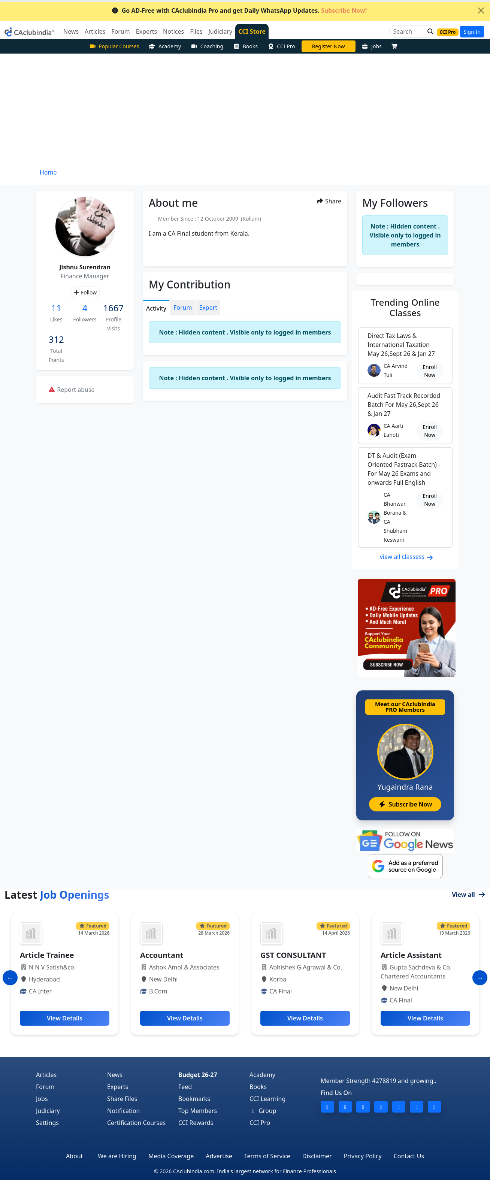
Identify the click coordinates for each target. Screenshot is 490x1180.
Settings (47, 1123)
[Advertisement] (245, 109)
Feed (185, 1087)
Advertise (219, 1156)
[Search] (408, 31)
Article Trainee (47, 955)
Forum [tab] (182, 307)
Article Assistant (411, 955)
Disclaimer (317, 1156)
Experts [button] (146, 31)
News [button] (71, 31)
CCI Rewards (196, 1123)
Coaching (207, 46)
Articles (46, 1075)
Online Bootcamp (328, 46)
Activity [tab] (156, 308)
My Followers (395, 203)
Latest (56, 894)
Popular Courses (114, 46)
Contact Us (409, 1156)
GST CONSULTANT (293, 955)
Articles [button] (95, 31)
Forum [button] (120, 31)
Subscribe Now (405, 804)
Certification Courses (136, 1123)
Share (328, 201)
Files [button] (196, 31)
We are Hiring (117, 1156)
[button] (428, 31)
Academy (165, 46)
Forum (45, 1087)
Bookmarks (194, 1099)
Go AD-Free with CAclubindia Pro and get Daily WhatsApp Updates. (239, 10)
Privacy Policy (363, 1156)
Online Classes (405, 307)
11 (56, 308)
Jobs (372, 46)
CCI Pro (281, 46)
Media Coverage (171, 1156)
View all (469, 894)
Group (262, 1111)
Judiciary (48, 1111)
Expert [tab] (208, 307)
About (74, 1156)
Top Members (197, 1111)
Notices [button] (173, 31)
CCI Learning (267, 1099)
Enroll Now (430, 370)
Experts (117, 1087)
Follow (85, 292)
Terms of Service (267, 1156)
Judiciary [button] (220, 31)
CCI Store (252, 31)
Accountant (161, 955)
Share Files (122, 1099)
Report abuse (71, 389)
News (114, 1075)
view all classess (407, 557)
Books (245, 46)
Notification (123, 1111)
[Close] (481, 10)
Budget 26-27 (197, 1075)
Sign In (472, 31)
